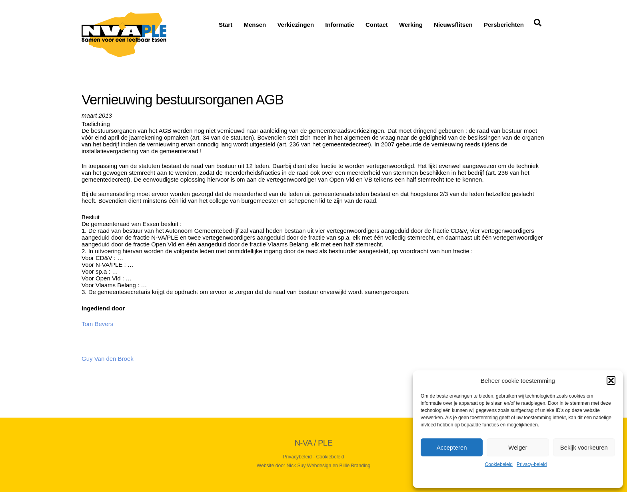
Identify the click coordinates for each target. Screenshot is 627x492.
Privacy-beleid (532, 464)
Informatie (339, 24)
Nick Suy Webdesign (309, 465)
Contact (376, 24)
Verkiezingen (295, 24)
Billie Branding (355, 465)
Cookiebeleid (499, 464)
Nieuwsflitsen (453, 24)
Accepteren (452, 447)
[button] (611, 380)
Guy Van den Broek (108, 358)
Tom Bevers (97, 323)
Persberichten (504, 24)
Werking (411, 24)
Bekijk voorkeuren (584, 447)
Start (225, 24)
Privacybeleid (297, 457)
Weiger (517, 447)
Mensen (255, 24)
